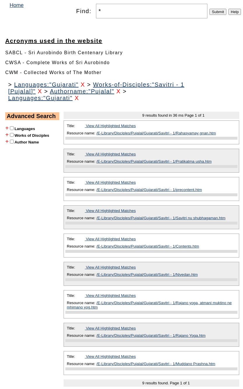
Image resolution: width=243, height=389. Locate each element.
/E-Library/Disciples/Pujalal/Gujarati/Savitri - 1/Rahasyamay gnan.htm (156, 133)
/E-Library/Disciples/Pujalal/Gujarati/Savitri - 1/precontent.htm (149, 190)
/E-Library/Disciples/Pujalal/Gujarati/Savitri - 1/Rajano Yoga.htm (151, 335)
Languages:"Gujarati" (46, 84)
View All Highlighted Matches (110, 126)
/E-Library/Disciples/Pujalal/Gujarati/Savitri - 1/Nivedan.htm (147, 274)
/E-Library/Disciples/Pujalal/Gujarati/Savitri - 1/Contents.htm (148, 246)
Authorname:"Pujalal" (82, 91)
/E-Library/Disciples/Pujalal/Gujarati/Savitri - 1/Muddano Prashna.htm (156, 364)
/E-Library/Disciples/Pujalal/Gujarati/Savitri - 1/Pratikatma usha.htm (154, 161)
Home (17, 5)
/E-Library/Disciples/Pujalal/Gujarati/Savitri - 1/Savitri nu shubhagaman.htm (161, 218)
